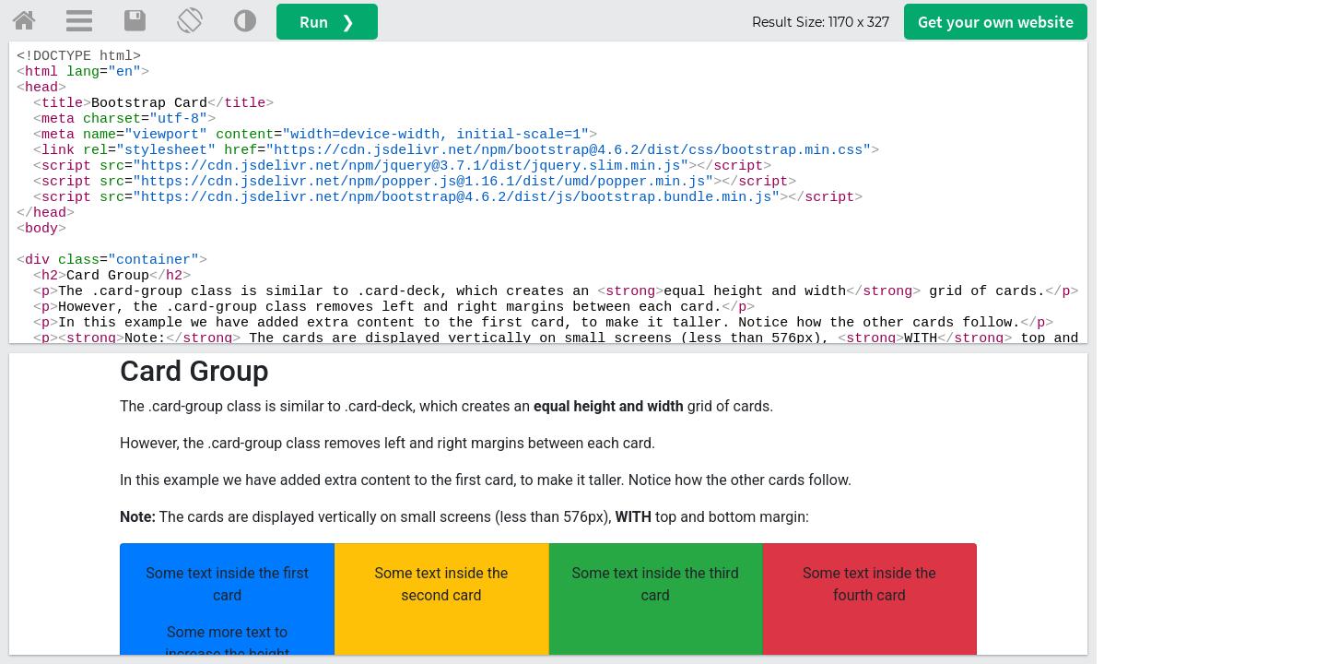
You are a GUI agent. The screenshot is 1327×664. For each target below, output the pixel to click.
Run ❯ (327, 21)
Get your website (996, 21)
